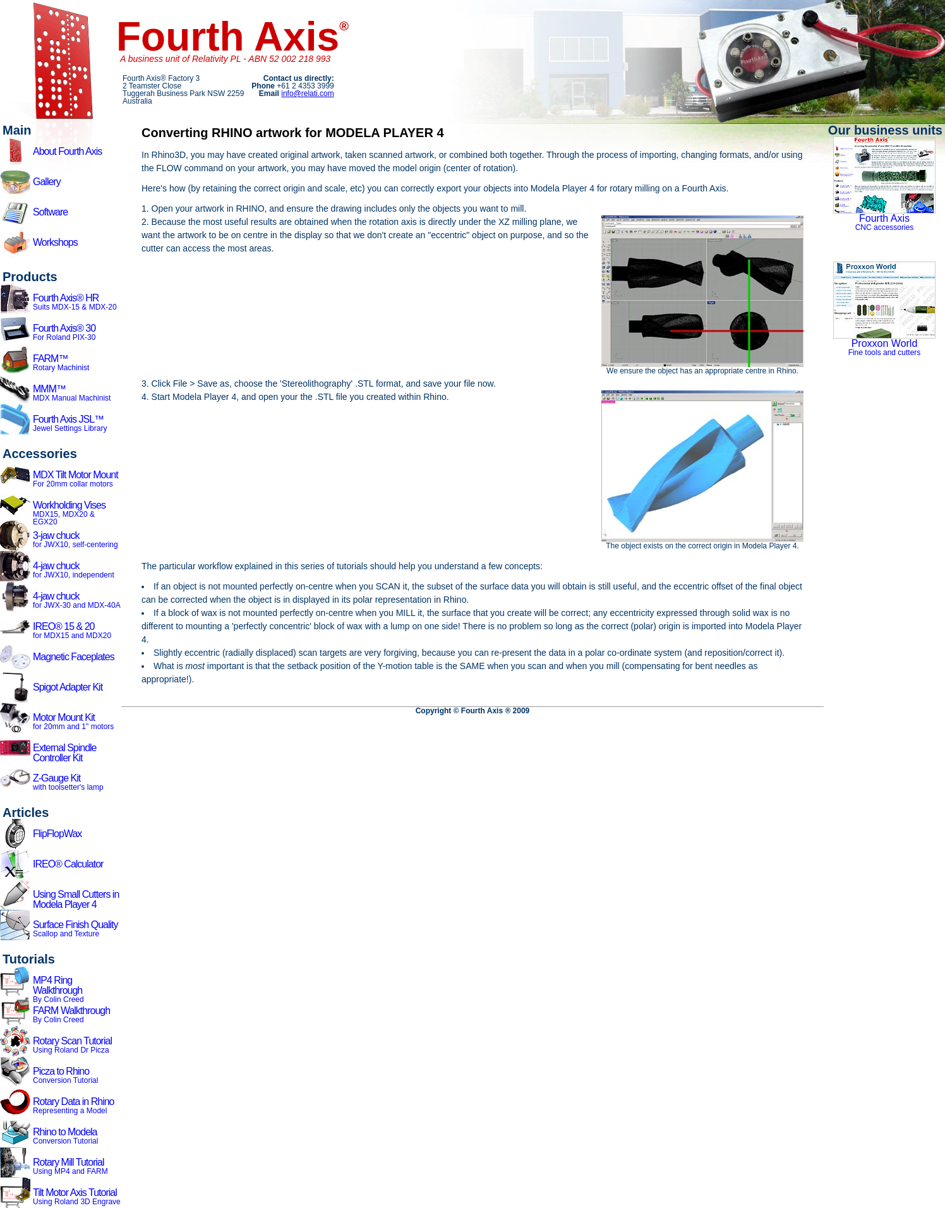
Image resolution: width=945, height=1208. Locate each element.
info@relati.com (307, 93)
